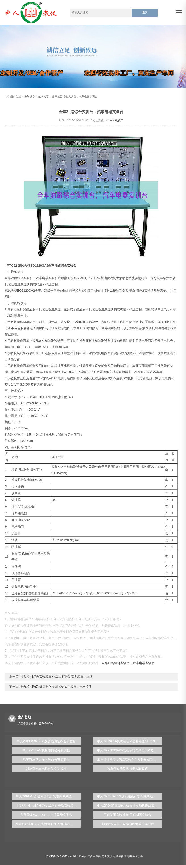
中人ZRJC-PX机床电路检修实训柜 (46, 750)
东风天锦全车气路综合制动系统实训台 (127, 824)
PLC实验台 (80, 856)
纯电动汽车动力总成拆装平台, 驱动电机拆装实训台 (48, 824)
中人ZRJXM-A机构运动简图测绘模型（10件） (129, 741)
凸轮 (22, 553)
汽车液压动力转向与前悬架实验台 (46, 759)
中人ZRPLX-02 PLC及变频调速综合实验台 (46, 741)
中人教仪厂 (116, 120)
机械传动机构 (124, 856)
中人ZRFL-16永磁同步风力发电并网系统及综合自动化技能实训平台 (48, 796)
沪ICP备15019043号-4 (59, 856)
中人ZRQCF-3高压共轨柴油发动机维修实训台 (129, 805)
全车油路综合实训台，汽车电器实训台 (128, 663)
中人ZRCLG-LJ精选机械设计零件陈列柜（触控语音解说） (129, 796)
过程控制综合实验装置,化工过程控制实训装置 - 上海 (56, 676)
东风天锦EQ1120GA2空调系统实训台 (46, 814)
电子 (33, 328)
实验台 (71, 265)
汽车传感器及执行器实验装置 (127, 768)
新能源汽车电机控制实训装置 (46, 768)
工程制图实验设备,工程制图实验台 (127, 814)
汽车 (39, 278)
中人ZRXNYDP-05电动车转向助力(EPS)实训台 (129, 750)
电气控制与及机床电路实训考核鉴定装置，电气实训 (55, 686)
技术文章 (43, 96)
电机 (148, 309)
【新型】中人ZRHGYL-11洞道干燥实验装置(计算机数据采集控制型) (48, 805)
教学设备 (29, 96)
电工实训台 (108, 856)
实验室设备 (94, 856)
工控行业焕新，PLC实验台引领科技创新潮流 (128, 759)
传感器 (39, 553)
